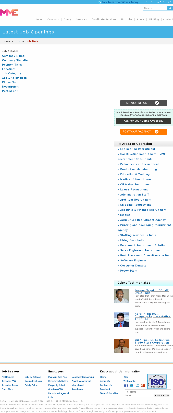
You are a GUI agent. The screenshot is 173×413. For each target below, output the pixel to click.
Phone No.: (9, 82)
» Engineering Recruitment (136, 149)
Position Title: (12, 64)
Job (17, 41)
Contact (168, 19)
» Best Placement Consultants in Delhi (145, 255)
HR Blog (154, 19)
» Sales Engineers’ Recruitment (140, 250)
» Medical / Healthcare (134, 179)
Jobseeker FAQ (9, 381)
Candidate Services (104, 19)
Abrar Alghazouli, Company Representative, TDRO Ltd (153, 316)
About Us (105, 381)
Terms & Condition (109, 393)
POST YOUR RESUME (136, 103)
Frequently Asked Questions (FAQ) (56, 387)
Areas (140, 19)
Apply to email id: (15, 78)
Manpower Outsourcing (83, 377)
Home (39, 19)
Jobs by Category (33, 377)
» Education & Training (134, 174)
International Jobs (33, 381)
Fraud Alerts (7, 389)
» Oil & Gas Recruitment (135, 184)
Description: (10, 86)
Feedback (105, 389)
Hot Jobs (126, 19)
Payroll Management (81, 381)
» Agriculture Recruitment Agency (142, 220)
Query (67, 19)
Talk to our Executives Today (120, 2)
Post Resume (8, 377)
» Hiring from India (131, 240)
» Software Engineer (132, 260)
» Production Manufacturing (137, 169)
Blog (125, 377)
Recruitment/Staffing (58, 381)
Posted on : (10, 91)
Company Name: (13, 56)
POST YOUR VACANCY (137, 131)
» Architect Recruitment (135, 199)
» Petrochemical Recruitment (138, 164)
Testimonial (129, 381)
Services (81, 19)
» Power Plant (128, 270)
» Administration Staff (133, 194)
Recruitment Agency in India (59, 395)
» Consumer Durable (132, 265)
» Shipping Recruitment (134, 204)
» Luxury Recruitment (133, 189)
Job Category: (12, 73)
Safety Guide (31, 385)
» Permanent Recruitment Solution (142, 245)
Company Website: (15, 60)
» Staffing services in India (137, 235)
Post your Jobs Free (57, 377)
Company (53, 19)
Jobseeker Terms (10, 385)
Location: (8, 69)
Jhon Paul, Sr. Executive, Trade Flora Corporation (152, 341)
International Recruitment (77, 387)
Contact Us (106, 385)
